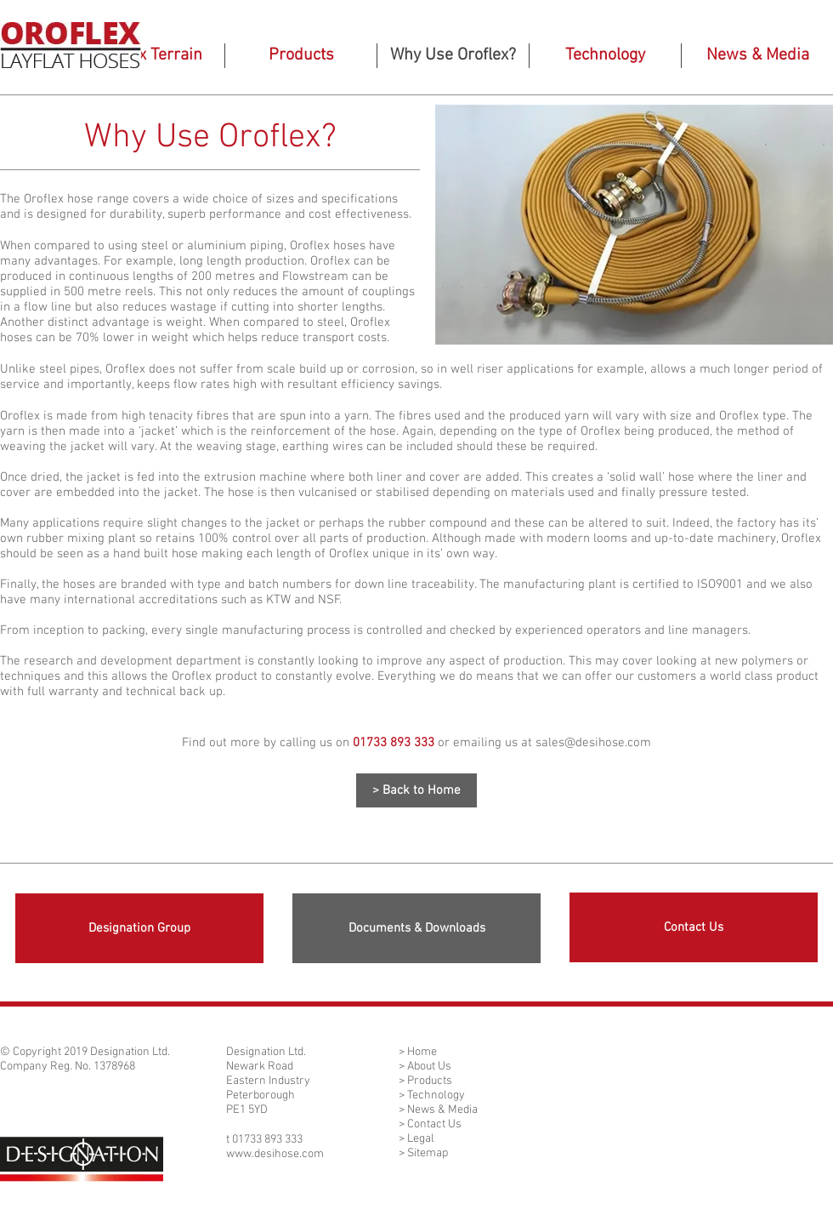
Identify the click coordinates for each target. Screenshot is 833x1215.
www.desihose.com (275, 1154)
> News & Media (438, 1110)
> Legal (416, 1139)
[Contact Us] (694, 927)
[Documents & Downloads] (416, 928)
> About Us (425, 1066)
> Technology (432, 1095)
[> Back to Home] (416, 790)
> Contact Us (430, 1124)
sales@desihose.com (593, 742)
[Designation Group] (139, 928)
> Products (425, 1081)
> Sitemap (423, 1153)
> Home (418, 1052)
